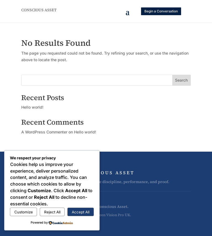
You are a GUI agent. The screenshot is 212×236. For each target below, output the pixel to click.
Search (181, 80)
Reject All (52, 212)
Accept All (80, 212)
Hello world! (32, 107)
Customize (23, 212)
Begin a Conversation (161, 11)
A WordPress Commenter (44, 132)
